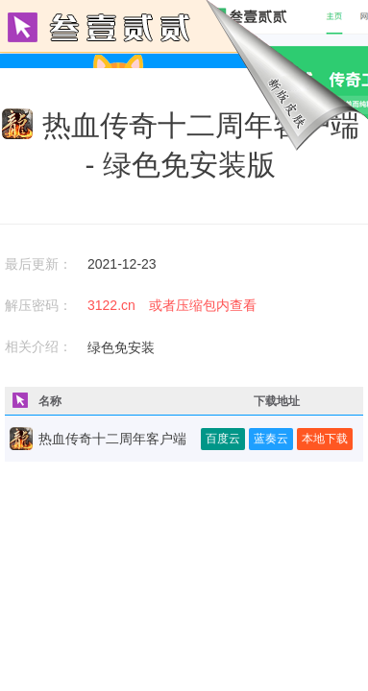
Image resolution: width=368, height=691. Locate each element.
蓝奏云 (271, 438)
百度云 (223, 438)
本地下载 (325, 438)
